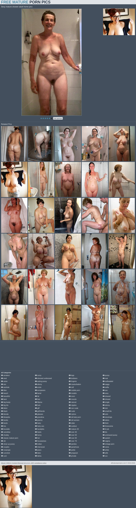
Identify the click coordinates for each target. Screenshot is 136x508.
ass (3, 384)
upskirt (106, 438)
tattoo (106, 420)
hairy (38, 423)
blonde (5, 414)
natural (72, 402)
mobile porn (74, 390)
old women (74, 420)
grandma (39, 417)
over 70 (73, 441)
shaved (106, 396)
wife (105, 453)
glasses (39, 414)
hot (37, 438)
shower (106, 399)
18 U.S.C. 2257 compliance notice (35, 463)
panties (73, 444)
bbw (4, 390)
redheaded (108, 381)
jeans (38, 450)
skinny (106, 405)
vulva (106, 447)
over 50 (73, 435)
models (73, 393)
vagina (106, 441)
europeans (40, 390)
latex (38, 453)
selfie (106, 387)
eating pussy (41, 381)
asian (4, 381)
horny (38, 435)
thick (105, 423)
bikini (4, 408)
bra (3, 426)
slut (105, 408)
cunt (4, 456)
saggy (106, 384)
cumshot (5, 453)
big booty (5, 402)
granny (38, 420)
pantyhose (74, 447)
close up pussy (8, 444)
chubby (5, 435)
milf (71, 387)
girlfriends (40, 411)
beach (4, 393)
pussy (106, 375)
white (106, 450)
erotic (38, 387)
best (4, 399)
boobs (4, 420)
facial (38, 393)
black (4, 411)
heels (38, 432)
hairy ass (39, 426)
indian (38, 444)
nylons (72, 414)
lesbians (73, 378)
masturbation (75, 384)
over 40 (73, 432)
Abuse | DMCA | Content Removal (12, 463)
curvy (38, 375)
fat (37, 396)
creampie (5, 450)
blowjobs (5, 417)
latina (38, 456)
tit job (106, 429)
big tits (4, 405)
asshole (5, 387)
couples (5, 447)
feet (37, 399)
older (72, 423)
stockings (107, 417)
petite (72, 450)
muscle (72, 399)
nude (72, 411)
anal (4, 378)
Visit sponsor (58, 118)
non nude (73, 408)
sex (105, 390)
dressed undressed (43, 378)
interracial (40, 447)
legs (71, 375)
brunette (5, 429)
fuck (37, 405)
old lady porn (75, 417)
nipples (72, 405)
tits (105, 432)
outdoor (73, 426)
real (105, 378)
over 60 (73, 438)
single (106, 402)
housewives (40, 441)
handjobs (39, 429)
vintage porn (108, 444)
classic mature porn (9, 438)
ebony (38, 384)
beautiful (5, 396)
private (72, 456)
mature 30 (74, 429)
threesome (108, 426)
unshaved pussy (110, 435)
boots (4, 423)
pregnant (73, 453)
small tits (107, 411)
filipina (38, 402)
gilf (37, 408)
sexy (105, 393)
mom (72, 396)
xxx (105, 456)
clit (3, 441)
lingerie (73, 381)
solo (105, 414)
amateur (5, 375)
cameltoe (5, 432)
